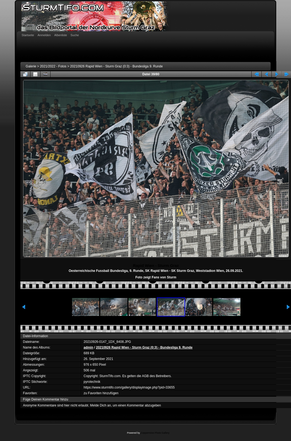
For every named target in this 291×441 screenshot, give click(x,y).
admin (88, 347)
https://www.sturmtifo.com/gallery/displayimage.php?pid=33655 (129, 387)
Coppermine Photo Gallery (154, 432)
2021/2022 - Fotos (53, 66)
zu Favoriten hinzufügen (101, 393)
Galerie (31, 66)
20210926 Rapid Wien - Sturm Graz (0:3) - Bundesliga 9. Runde (116, 66)
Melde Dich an (100, 405)
